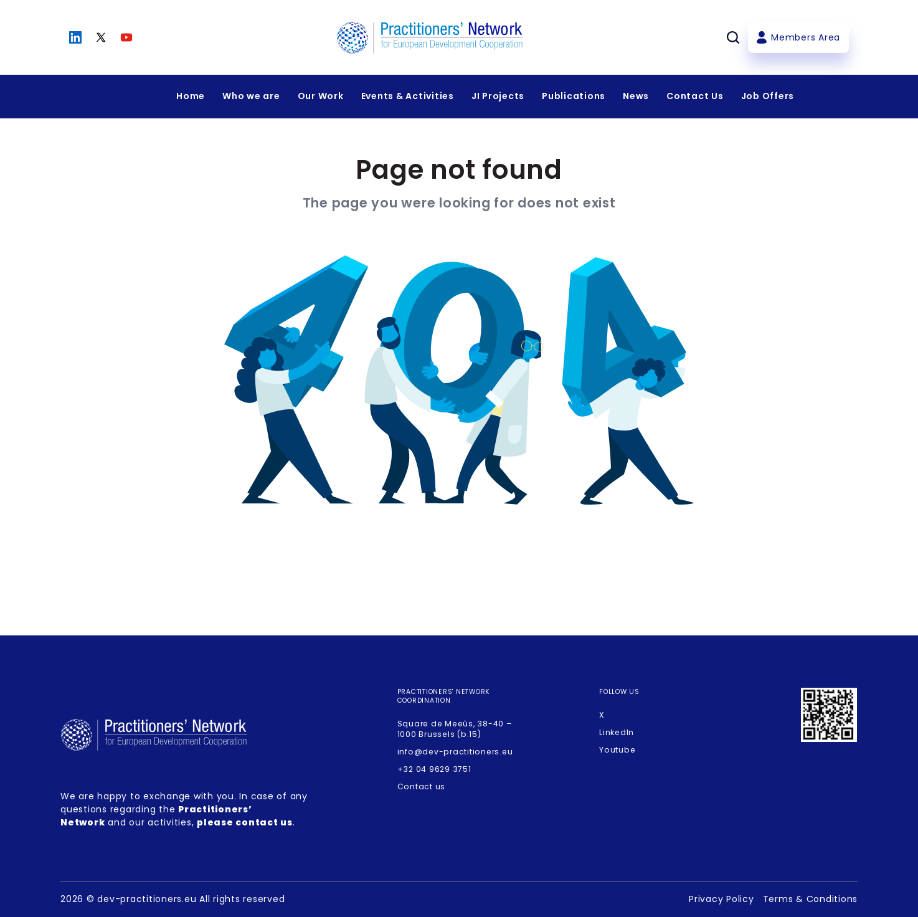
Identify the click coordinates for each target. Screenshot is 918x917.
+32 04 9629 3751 (434, 769)
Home (190, 96)
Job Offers (768, 96)
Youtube (617, 749)
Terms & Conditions (810, 899)
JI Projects (497, 96)
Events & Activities (407, 96)
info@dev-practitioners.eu (455, 751)
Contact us (421, 786)
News (636, 96)
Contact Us (695, 96)
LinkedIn (616, 732)
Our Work (321, 96)
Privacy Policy (721, 899)
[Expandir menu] (251, 96)
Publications (573, 96)
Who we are (251, 96)
